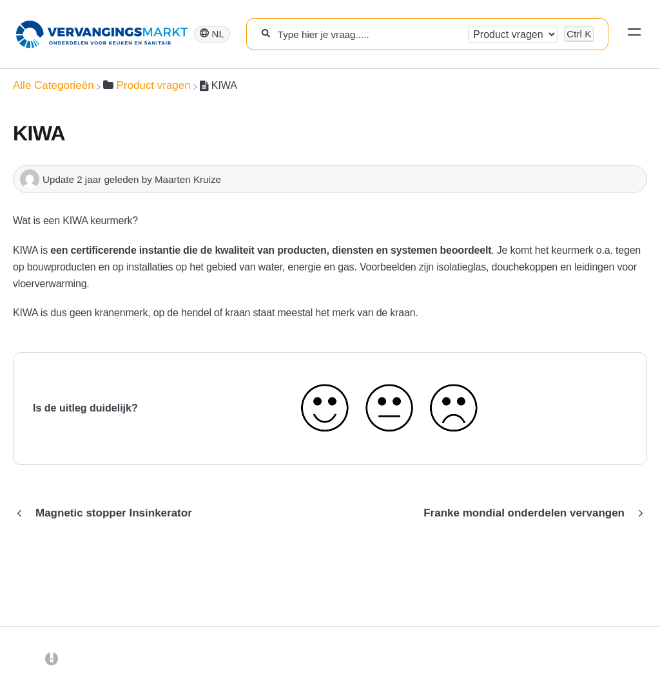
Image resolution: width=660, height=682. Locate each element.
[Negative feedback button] (454, 409)
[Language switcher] (212, 34)
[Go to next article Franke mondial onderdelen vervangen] (530, 513)
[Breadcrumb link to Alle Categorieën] (53, 85)
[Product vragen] (147, 85)
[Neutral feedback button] (388, 409)
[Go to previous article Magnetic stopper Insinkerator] (107, 513)
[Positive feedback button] (325, 409)
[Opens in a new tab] (51, 658)
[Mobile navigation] (634, 34)
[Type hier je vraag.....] (369, 34)
